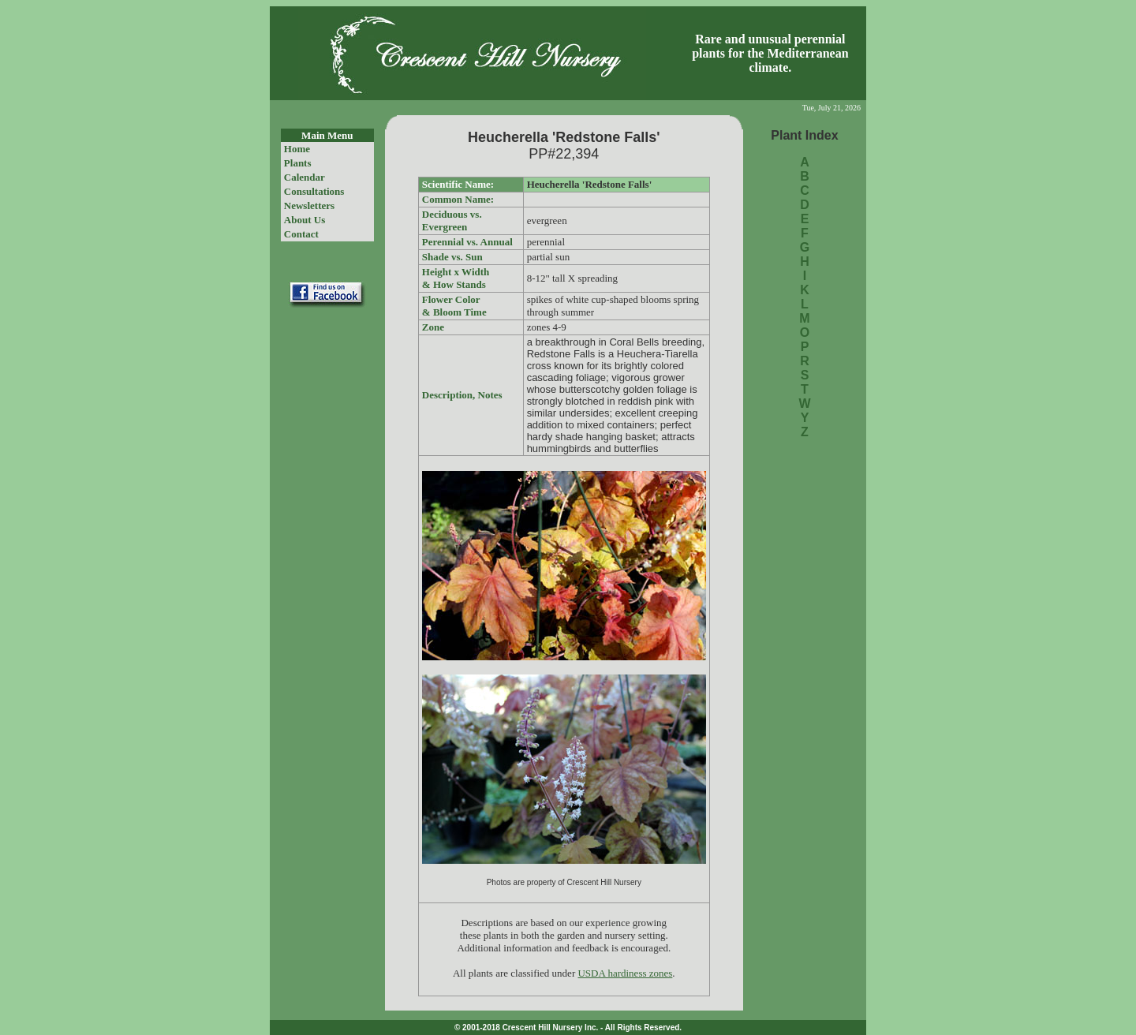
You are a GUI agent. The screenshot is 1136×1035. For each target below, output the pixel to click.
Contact (301, 234)
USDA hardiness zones (624, 973)
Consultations (314, 191)
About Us (304, 220)
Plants (298, 163)
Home (297, 149)
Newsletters (309, 205)
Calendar (304, 177)
